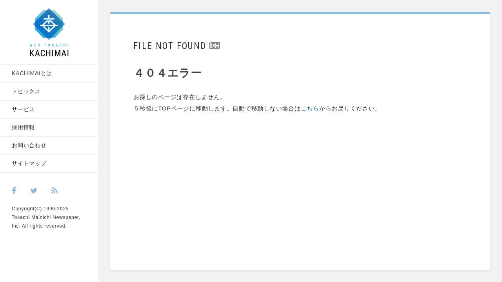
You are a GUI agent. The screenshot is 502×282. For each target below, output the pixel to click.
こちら (310, 108)
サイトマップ (29, 163)
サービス (23, 109)
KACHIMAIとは (32, 73)
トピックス (26, 91)
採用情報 (23, 127)
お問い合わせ (29, 145)
